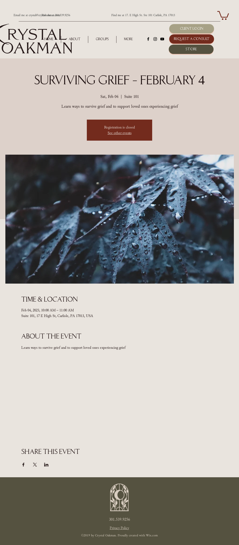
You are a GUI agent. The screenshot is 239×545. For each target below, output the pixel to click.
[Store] (191, 49)
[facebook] (148, 39)
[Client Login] (191, 28)
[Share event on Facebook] (23, 465)
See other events (120, 133)
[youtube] (162, 39)
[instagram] (155, 39)
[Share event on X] (35, 465)
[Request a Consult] (191, 39)
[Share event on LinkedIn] (46, 465)
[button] (223, 15)
